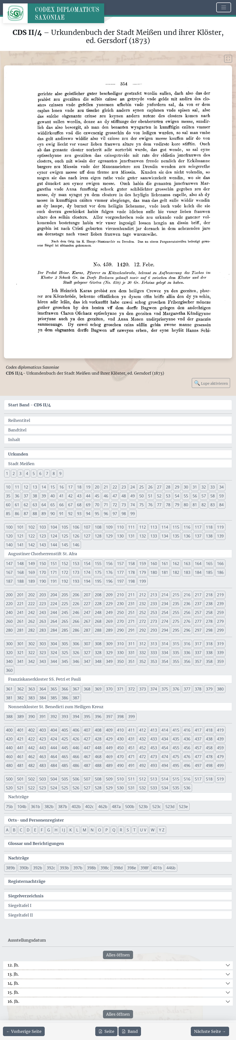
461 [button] (20, 756)
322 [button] (31, 652)
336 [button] (187, 652)
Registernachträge (26, 881)
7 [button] (47, 473)
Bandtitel (17, 430)
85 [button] (8, 513)
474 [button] (164, 756)
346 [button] (76, 661)
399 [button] (131, 716)
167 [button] (9, 572)
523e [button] (183, 806)
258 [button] (209, 612)
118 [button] (209, 527)
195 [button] (98, 581)
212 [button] (142, 594)
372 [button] (131, 689)
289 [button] (109, 630)
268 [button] (98, 621)
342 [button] (31, 661)
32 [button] (203, 487)
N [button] (92, 830)
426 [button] (76, 739)
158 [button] (131, 563)
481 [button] (20, 765)
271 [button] (131, 621)
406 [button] (76, 730)
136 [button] (187, 536)
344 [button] (53, 661)
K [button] (70, 830)
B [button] (14, 830)
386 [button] (64, 698)
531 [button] (131, 788)
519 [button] (220, 779)
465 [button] (64, 756)
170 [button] (42, 572)
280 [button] (9, 630)
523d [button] (170, 806)
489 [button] (109, 765)
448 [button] (98, 747)
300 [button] (9, 643)
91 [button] (61, 513)
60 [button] (8, 504)
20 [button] (97, 487)
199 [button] (142, 581)
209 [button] (109, 594)
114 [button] (164, 527)
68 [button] (79, 504)
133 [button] (153, 536)
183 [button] (187, 572)
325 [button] (64, 652)
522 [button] (31, 788)
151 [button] (53, 563)
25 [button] (141, 487)
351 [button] (131, 661)
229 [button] (109, 603)
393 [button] (64, 716)
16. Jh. (13, 1001)
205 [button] (64, 594)
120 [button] (9, 536)
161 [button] (164, 563)
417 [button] (198, 730)
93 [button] (79, 513)
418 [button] (209, 730)
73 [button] (123, 504)
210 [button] (120, 594)
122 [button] (31, 536)
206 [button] (76, 594)
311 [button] (131, 643)
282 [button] (31, 630)
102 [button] (31, 527)
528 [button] (98, 788)
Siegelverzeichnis (25, 895)
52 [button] (159, 496)
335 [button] (176, 652)
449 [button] (109, 747)
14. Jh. (13, 983)
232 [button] (142, 603)
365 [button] (53, 689)
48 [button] (123, 496)
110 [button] (120, 527)
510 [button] (120, 779)
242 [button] (31, 612)
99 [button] (132, 513)
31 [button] (195, 487)
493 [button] (153, 765)
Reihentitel (19, 420)
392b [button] (37, 868)
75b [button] (9, 806)
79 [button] (177, 504)
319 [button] (220, 643)
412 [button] (142, 730)
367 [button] (76, 689)
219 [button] (220, 594)
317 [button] (198, 643)
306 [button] (76, 643)
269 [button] (109, 621)
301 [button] (20, 643)
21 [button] (106, 487)
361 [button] (9, 689)
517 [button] (198, 779)
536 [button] (187, 788)
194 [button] (87, 581)
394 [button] (76, 716)
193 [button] (76, 581)
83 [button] (212, 504)
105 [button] (64, 527)
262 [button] (31, 621)
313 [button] (153, 643)
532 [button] (142, 788)
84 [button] (221, 504)
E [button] (35, 830)
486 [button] (76, 765)
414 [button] (164, 730)
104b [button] (21, 806)
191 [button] (53, 581)
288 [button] (98, 630)
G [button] (48, 830)
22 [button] (115, 487)
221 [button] (20, 603)
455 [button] (176, 747)
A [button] (7, 830)
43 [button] (79, 496)
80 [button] (186, 504)
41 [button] (61, 496)
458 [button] (209, 747)
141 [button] (20, 545)
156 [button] (109, 563)
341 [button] (20, 661)
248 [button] (98, 612)
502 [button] (31, 779)
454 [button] (164, 747)
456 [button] (187, 747)
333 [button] (153, 652)
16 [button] (61, 487)
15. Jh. (13, 992)
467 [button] (87, 756)
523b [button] (143, 806)
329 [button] (109, 652)
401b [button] (157, 868)
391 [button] (42, 716)
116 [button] (187, 527)
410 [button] (120, 730)
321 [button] (20, 652)
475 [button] (176, 756)
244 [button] (53, 612)
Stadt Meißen (21, 463)
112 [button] (142, 527)
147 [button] (9, 563)
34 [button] (221, 487)
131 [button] (131, 536)
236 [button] (187, 603)
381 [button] (9, 698)
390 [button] (31, 716)
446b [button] (171, 868)
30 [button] (186, 487)
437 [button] (198, 739)
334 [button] (164, 652)
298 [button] (209, 630)
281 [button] (20, 630)
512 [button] (142, 779)
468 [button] (98, 756)
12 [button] (26, 487)
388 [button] (9, 716)
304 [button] (53, 643)
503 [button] (42, 779)
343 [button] (42, 661)
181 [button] (164, 572)
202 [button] (31, 594)
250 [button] (120, 612)
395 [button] (87, 716)
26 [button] (150, 487)
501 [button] (20, 779)
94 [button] (88, 513)
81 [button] (195, 504)
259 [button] (220, 612)
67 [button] (70, 504)
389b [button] (10, 868)
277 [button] (198, 621)
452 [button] (142, 747)
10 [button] (8, 487)
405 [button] (64, 730)
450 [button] (120, 747)
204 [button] (53, 594)
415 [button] (176, 730)
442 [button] (31, 747)
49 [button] (132, 496)
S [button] (128, 830)
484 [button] (53, 765)
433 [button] (153, 739)
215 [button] (176, 594)
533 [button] (153, 788)
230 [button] (120, 603)
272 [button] (142, 621)
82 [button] (203, 504)
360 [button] (9, 670)
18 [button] (79, 487)
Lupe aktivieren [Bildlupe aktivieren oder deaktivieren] (211, 383)
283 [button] (42, 630)
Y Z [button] (161, 830)
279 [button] (220, 621)
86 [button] (17, 513)
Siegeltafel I (19, 905)
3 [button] (20, 473)
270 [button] (120, 621)
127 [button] (87, 536)
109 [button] (109, 527)
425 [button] (64, 739)
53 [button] (168, 496)
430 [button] (120, 739)
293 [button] (153, 630)
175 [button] (98, 572)
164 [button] (198, 563)
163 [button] (187, 563)
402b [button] (76, 806)
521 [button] (20, 788)
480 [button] (9, 765)
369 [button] (98, 689)
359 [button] (220, 661)
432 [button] (142, 739)
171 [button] (53, 572)
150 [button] (42, 563)
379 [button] (209, 689)
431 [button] (131, 739)
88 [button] (35, 513)
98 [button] (123, 513)
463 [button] (42, 756)
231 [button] (131, 603)
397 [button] (109, 716)
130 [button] (120, 536)
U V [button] (143, 830)
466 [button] (76, 756)
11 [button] (17, 487)
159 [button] (142, 563)
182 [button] (176, 572)
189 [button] (31, 581)
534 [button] (164, 788)
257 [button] (198, 612)
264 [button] (53, 621)
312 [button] (142, 643)
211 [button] (131, 594)
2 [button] (14, 473)
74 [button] (132, 504)
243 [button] (42, 612)
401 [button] (20, 730)
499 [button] (220, 765)
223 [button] (42, 603)
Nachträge (18, 796)
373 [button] (142, 689)
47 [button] (115, 496)
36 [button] (17, 496)
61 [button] (17, 504)
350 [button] (120, 661)
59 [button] (221, 496)
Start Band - (29, 404)
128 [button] (98, 536)
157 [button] (120, 563)
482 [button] (31, 765)
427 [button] (87, 739)
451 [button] (131, 747)
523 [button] (42, 788)
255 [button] (176, 612)
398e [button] (131, 868)
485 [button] (64, 765)
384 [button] (42, 698)
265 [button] (64, 621)
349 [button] (109, 661)
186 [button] (220, 572)
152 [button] (64, 563)
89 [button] (43, 513)
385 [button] (53, 698)
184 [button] (198, 572)
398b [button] (91, 868)
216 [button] (187, 594)
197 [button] (120, 581)
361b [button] (35, 806)
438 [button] (209, 739)
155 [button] (98, 563)
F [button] (42, 830)
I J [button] (63, 830)
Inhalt (14, 439)
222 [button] (31, 603)
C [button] (21, 830)
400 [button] (9, 730)
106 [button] (76, 527)
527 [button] (87, 788)
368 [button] (87, 689)
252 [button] (142, 612)
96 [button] (106, 513)
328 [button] (98, 652)
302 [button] (31, 643)
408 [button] (98, 730)
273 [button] (153, 621)
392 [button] (53, 716)
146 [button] (76, 545)
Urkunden (18, 454)
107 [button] (87, 527)
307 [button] (87, 643)
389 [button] (20, 716)
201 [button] (20, 594)
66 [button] (61, 504)
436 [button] (187, 739)
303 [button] (42, 643)
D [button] (28, 830)
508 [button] (98, 779)
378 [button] (198, 689)
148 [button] (20, 563)
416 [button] (187, 730)
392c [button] (51, 868)
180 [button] (153, 572)
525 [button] (64, 788)
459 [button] (220, 747)
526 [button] (76, 788)
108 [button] (98, 527)
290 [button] (120, 630)
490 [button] (120, 765)
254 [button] (164, 612)
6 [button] (40, 473)
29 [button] (177, 487)
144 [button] (53, 545)
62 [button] (26, 504)
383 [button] (31, 698)
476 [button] (187, 756)
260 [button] (9, 621)
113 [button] (153, 527)
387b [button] (62, 806)
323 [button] (42, 652)
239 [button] (220, 603)
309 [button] (109, 643)
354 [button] (164, 661)
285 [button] (64, 630)
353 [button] (153, 661)
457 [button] (198, 747)
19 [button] (88, 487)
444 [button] (53, 747)
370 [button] (109, 689)
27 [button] (159, 487)
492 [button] (142, 765)
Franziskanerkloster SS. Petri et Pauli (44, 679)
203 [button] (42, 594)
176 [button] (109, 572)
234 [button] (164, 603)
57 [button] (203, 496)
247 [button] (87, 612)
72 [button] (115, 504)
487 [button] (87, 765)
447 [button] (87, 747)
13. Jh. (13, 974)
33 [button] (212, 487)
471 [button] (131, 756)
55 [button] (186, 496)
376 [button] (176, 689)
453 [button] (153, 747)
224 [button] (53, 603)
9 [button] (60, 473)
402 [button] (31, 730)
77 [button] (159, 504)
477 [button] (198, 756)
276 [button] (187, 621)
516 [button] (187, 779)
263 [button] (42, 621)
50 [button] (141, 496)
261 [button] (20, 621)
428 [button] (98, 739)
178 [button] (131, 572)
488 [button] (98, 765)
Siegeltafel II (20, 915)
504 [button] (53, 779)
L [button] (77, 830)
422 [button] (31, 739)
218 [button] (209, 594)
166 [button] (220, 563)
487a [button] (116, 806)
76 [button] (150, 504)
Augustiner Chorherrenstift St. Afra (42, 553)
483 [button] (42, 765)
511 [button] (131, 779)
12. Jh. (13, 965)
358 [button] (209, 661)
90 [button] (52, 513)
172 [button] (64, 572)
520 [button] (9, 788)
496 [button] (187, 765)
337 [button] (198, 652)
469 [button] (109, 756)
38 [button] (35, 496)
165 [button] (209, 563)
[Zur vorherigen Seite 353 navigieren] (24, 1031)
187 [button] (9, 581)
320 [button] (9, 652)
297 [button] (198, 630)
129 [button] (109, 536)
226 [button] (76, 603)
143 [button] (42, 545)
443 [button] (42, 747)
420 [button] (9, 739)
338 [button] (209, 652)
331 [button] (131, 652)
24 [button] (132, 487)
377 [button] (187, 689)
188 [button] (20, 581)
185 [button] (209, 572)
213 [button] (153, 594)
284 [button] (53, 630)
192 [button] (64, 581)
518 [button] (209, 779)
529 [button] (109, 788)
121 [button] (20, 536)
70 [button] (97, 504)
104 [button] (53, 527)
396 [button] (98, 716)
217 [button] (198, 594)
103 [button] (42, 527)
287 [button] (87, 630)
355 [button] (176, 661)
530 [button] (120, 788)
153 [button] (76, 563)
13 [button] (35, 487)
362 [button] (20, 689)
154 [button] (87, 563)
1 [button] (7, 473)
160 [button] (153, 563)
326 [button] (76, 652)
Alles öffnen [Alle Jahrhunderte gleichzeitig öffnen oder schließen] (118, 954)
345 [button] (64, 661)
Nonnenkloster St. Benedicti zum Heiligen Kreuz (55, 706)
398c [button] (104, 868)
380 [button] (220, 689)
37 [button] (26, 496)
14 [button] (43, 487)
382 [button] (20, 698)
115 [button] (176, 527)
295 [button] (176, 630)
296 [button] (187, 630)
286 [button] (76, 630)
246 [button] (76, 612)
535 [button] (176, 788)
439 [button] (220, 739)
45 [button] (97, 496)
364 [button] (42, 689)
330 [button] (120, 652)
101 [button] (20, 527)
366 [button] (64, 689)
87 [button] (26, 513)
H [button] (56, 830)
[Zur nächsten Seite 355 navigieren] (210, 1031)
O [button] (99, 830)
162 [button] (176, 563)
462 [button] (31, 756)
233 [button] (153, 603)
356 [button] (187, 661)
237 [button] (198, 603)
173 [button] (76, 572)
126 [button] (76, 536)
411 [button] (131, 730)
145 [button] (64, 545)
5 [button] (34, 473)
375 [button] (164, 689)
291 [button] (131, 630)
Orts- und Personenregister (36, 820)
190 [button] (42, 581)
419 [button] (220, 730)
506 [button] (76, 779)
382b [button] (49, 806)
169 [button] (31, 572)
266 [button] (76, 621)
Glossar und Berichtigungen (36, 843)
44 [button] (88, 496)
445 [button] (64, 747)
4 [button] (27, 473)
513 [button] (153, 779)
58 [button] (212, 496)
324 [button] (53, 652)
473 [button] (153, 756)
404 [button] (53, 730)
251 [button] (131, 612)
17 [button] (70, 487)
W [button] (153, 830)
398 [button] (120, 716)
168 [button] (20, 572)
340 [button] (9, 661)
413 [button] (153, 730)
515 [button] (176, 779)
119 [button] (220, 527)
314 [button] (164, 643)
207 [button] (87, 594)
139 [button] (220, 536)
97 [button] (115, 513)
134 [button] (164, 536)
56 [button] (195, 496)
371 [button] (120, 689)
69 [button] (88, 504)
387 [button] (76, 698)
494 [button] (164, 765)
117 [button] (198, 527)
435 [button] (176, 739)
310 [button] (120, 643)
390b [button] (24, 868)
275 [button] (176, 621)
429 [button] (109, 739)
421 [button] (20, 739)
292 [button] (142, 630)
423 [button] (42, 739)
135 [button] (176, 536)
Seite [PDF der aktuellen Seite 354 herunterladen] (106, 1031)
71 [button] (106, 504)
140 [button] (9, 545)
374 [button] (153, 689)
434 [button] (164, 739)
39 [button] (43, 496)
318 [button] (209, 643)
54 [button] (177, 496)
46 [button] (106, 496)
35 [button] (8, 496)
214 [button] (164, 594)
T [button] (134, 830)
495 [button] (176, 765)
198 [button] (131, 581)
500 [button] (9, 779)
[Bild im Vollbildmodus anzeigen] (228, 58)
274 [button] (164, 621)
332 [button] (142, 652)
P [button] (106, 830)
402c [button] (89, 806)
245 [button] (64, 612)
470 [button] (120, 756)
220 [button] (9, 603)
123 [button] (42, 536)
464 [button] (53, 756)
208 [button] (98, 594)
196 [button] (109, 581)
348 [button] (98, 661)
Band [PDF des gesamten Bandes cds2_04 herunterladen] (130, 1031)
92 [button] (70, 513)
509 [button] (109, 779)
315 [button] (176, 643)
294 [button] (164, 630)
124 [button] (53, 536)
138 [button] (209, 536)
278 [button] (209, 621)
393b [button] (64, 868)
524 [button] (53, 788)
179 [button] (142, 572)
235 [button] (176, 603)
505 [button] (64, 779)
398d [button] (118, 868)
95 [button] (97, 513)
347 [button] (87, 661)
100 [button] (9, 527)
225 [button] (64, 603)
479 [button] (220, 756)
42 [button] (70, 496)
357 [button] (198, 661)
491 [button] (131, 765)
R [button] (121, 830)
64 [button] (43, 504)
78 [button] (168, 504)
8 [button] (54, 473)
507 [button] (87, 779)
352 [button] (142, 661)
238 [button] (209, 603)
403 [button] (42, 730)
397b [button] (77, 868)
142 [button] (31, 545)
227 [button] (87, 603)
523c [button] (156, 806)
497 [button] (198, 765)
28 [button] (168, 487)
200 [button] (9, 594)
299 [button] (220, 630)
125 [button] (64, 536)
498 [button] (209, 765)
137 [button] (198, 536)
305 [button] (64, 643)
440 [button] (9, 747)
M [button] (84, 830)
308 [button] (98, 643)
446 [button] (76, 747)
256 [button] (187, 612)
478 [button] (209, 756)
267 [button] (87, 621)
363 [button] (31, 689)
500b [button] (129, 806)
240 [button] (9, 612)
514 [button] (164, 779)
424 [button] (53, 739)
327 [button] (87, 652)
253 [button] (153, 612)
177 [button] (120, 572)
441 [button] (20, 747)
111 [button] (131, 527)
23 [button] (123, 487)
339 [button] (220, 652)
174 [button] (87, 572)
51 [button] (150, 496)
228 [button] (98, 603)
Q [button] (113, 830)
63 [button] (35, 504)
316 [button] (187, 643)
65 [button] (52, 504)
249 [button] (109, 612)
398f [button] (144, 868)
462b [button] (102, 806)
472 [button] (142, 756)
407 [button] (87, 730)
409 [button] (109, 730)
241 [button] (20, 612)
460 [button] (9, 756)
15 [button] (52, 487)
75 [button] (141, 504)
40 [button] (52, 496)
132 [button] (142, 536)
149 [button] (31, 563)
